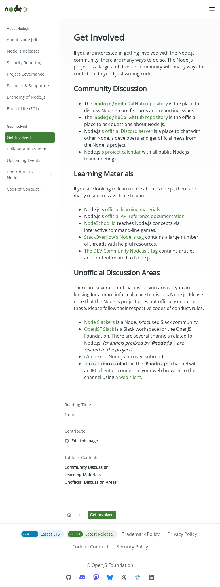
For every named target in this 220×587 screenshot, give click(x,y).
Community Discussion (110, 88)
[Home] (106, 9)
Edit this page (84, 440)
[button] (211, 9)
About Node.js (18, 28)
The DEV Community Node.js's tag (121, 251)
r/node (91, 356)
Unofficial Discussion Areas (117, 272)
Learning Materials (103, 173)
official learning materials (132, 209)
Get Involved (17, 126)
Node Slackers (99, 322)
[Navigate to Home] (69, 515)
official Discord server (129, 131)
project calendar (123, 152)
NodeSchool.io (100, 223)
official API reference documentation (145, 216)
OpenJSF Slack (99, 329)
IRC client (101, 370)
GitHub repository (130, 103)
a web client (128, 377)
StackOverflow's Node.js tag (114, 237)
